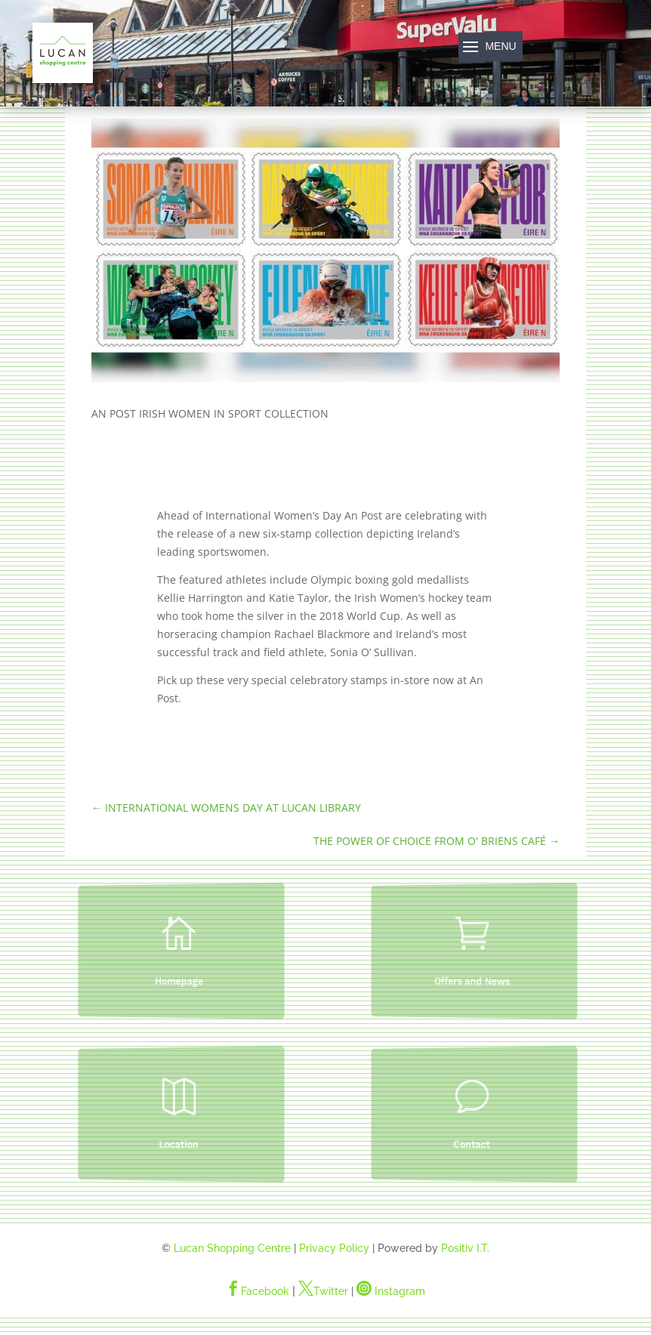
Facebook (257, 1291)
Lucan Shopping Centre (232, 1248)
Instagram (390, 1291)
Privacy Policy (334, 1248)
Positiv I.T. (465, 1248)
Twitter (323, 1291)
